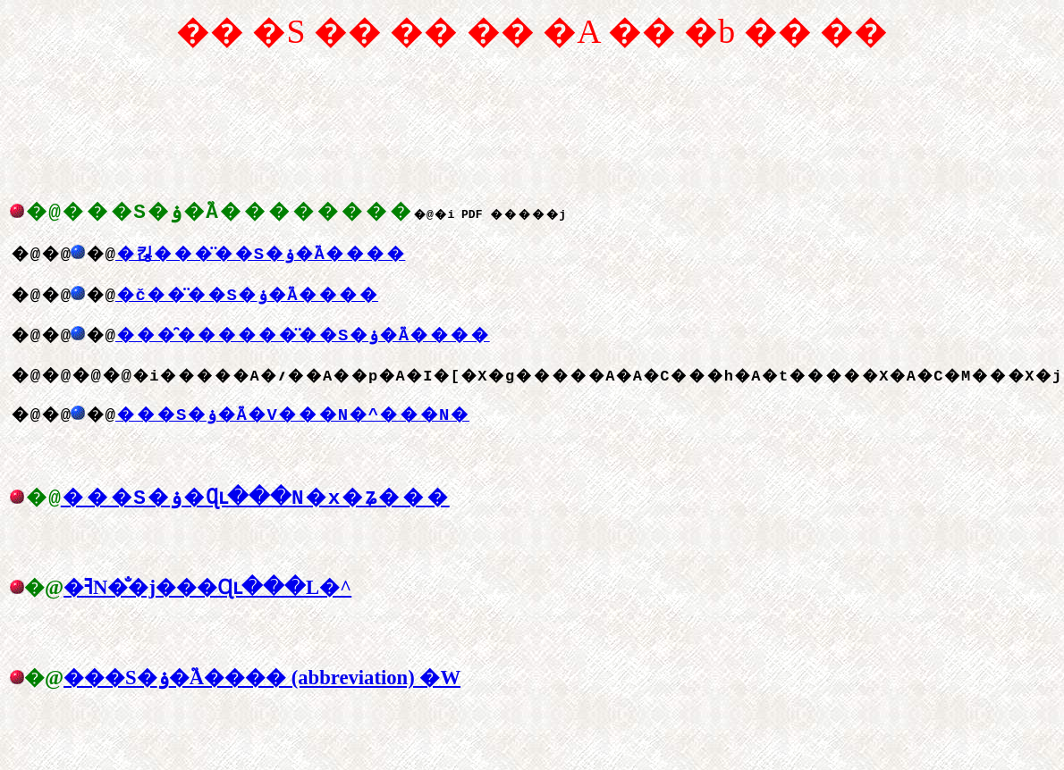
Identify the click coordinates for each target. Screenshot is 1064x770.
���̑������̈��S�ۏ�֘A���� (302, 343)
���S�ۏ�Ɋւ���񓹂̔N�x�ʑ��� (259, 513)
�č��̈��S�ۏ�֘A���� (246, 302)
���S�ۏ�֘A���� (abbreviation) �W (261, 694)
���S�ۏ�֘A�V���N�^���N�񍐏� (302, 422)
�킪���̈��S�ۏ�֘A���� (260, 261)
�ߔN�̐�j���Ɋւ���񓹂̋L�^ (207, 604)
